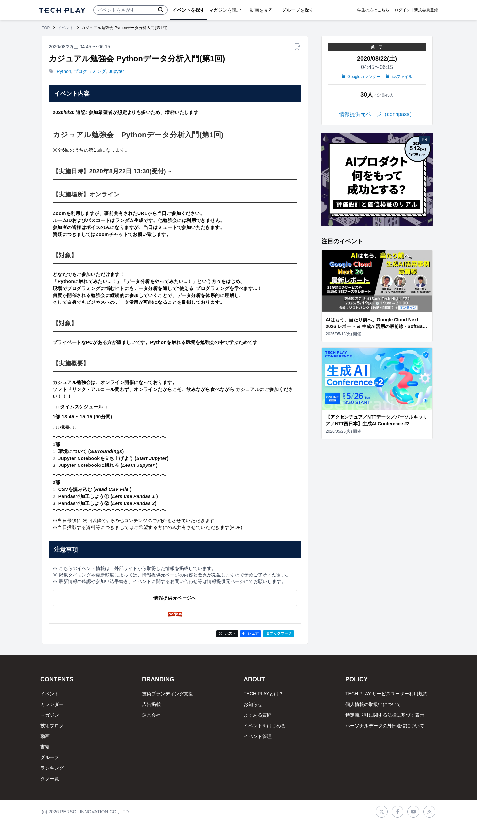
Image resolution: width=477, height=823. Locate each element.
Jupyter (116, 71)
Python (64, 71)
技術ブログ (52, 725)
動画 (45, 736)
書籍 (45, 746)
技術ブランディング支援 (167, 693)
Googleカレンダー (361, 76)
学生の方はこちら (373, 10)
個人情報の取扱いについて (373, 704)
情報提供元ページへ (174, 598)
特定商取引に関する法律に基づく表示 (384, 715)
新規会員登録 (426, 10)
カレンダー (52, 704)
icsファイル (399, 76)
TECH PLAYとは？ (263, 693)
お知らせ (253, 704)
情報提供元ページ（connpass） (377, 114)
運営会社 (151, 715)
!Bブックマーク (278, 633)
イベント (66, 28)
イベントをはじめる (265, 725)
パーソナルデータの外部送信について (384, 725)
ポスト (227, 633)
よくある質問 (258, 715)
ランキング (52, 768)
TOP (46, 28)
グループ (49, 757)
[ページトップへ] (62, 10)
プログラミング (90, 71)
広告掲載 (151, 704)
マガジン (49, 715)
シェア (250, 633)
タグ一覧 (49, 778)
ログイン (402, 10)
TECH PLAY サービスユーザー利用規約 (386, 693)
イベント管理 (258, 736)
